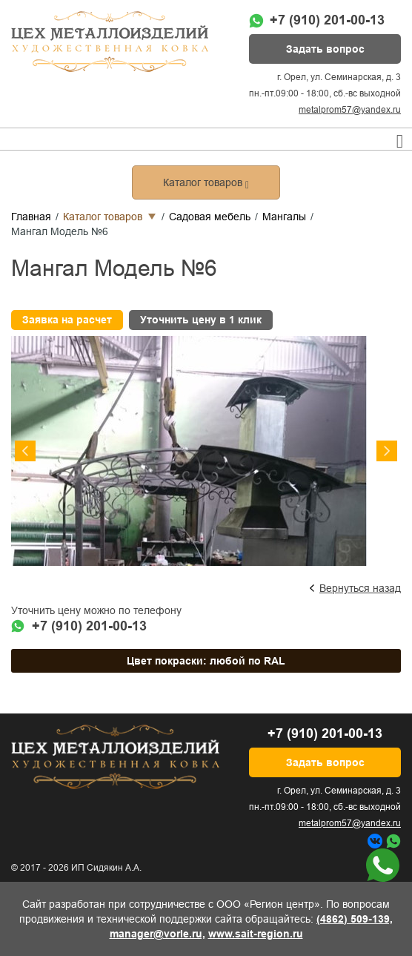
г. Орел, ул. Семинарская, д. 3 (339, 77)
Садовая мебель (209, 216)
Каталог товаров (102, 216)
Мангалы (284, 216)
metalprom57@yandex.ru (350, 110)
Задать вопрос (325, 49)
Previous (25, 451)
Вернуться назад (360, 588)
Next (386, 451)
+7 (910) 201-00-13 (327, 20)
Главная (31, 216)
